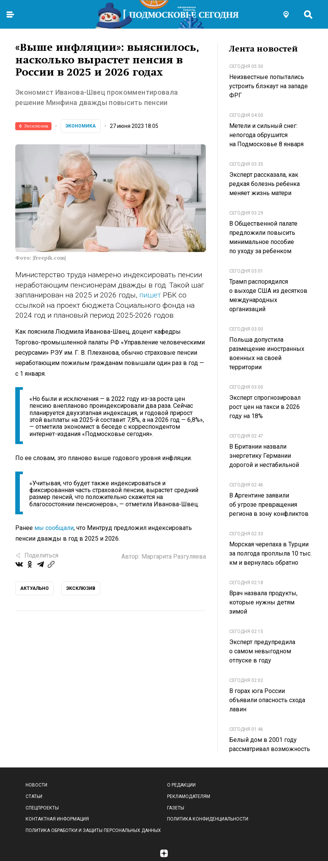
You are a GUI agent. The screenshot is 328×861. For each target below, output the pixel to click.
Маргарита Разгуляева (173, 556)
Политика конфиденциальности (207, 819)
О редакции (181, 785)
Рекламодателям (188, 796)
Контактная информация (57, 819)
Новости (36, 785)
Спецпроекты (42, 808)
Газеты (175, 808)
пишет (151, 295)
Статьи (34, 796)
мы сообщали (54, 527)
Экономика (81, 126)
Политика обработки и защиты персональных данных (93, 830)
